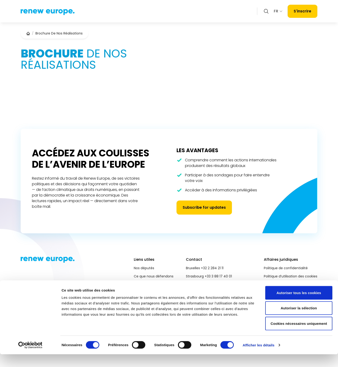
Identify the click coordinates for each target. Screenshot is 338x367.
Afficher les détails (258, 358)
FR (278, 11)
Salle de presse (146, 292)
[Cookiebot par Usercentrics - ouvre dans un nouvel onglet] (30, 357)
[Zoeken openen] (266, 11)
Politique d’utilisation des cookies (290, 276)
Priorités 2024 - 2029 (151, 284)
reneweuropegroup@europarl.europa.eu (219, 284)
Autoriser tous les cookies (299, 305)
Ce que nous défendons (153, 276)
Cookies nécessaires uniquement (299, 336)
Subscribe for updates (204, 207)
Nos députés (144, 268)
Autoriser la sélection (299, 321)
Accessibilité (274, 284)
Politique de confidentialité (286, 268)
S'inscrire (302, 11)
